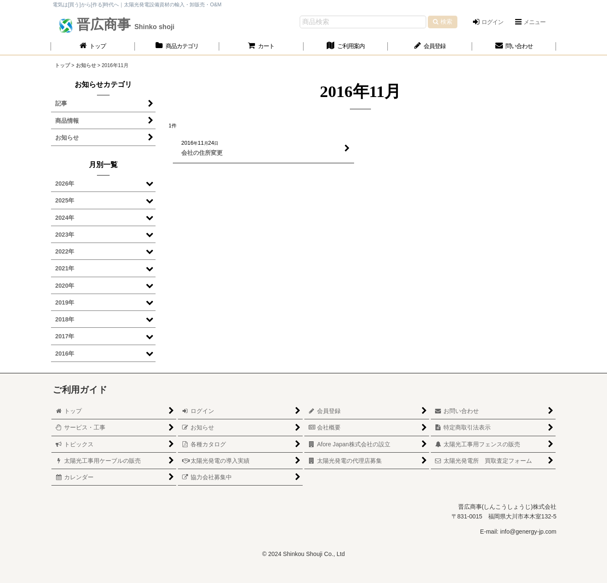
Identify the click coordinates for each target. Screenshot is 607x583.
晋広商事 (124, 24)
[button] (530, 22)
